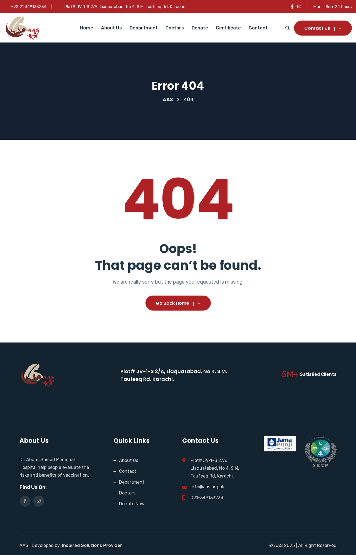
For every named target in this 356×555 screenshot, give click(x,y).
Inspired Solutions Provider (92, 545)
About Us (111, 28)
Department (144, 28)
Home (86, 28)
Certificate (228, 28)
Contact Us (323, 28)
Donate (200, 28)
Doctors (174, 28)
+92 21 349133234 (28, 6)
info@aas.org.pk (207, 486)
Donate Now (132, 503)
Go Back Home (178, 303)
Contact (258, 28)
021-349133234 (207, 497)
